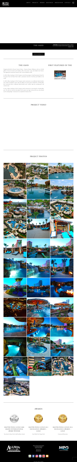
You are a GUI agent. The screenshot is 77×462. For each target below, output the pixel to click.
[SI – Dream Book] (60, 69)
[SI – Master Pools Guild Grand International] (14, 412)
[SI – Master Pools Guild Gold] (38, 412)
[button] (73, 2)
